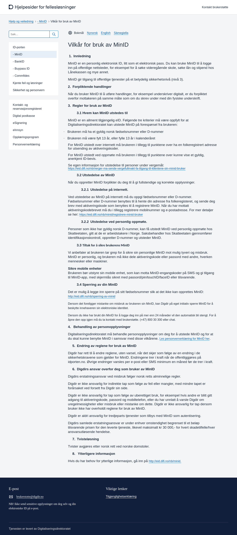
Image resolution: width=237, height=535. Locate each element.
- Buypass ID (21, 68)
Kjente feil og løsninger (28, 83)
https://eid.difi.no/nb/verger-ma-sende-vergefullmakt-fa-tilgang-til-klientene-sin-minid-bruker (126, 168)
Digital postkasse (24, 115)
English (106, 32)
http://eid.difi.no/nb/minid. (165, 461)
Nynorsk (92, 32)
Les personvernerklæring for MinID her (185, 338)
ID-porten (19, 47)
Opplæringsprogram (26, 137)
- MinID (42, 21)
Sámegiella (121, 32)
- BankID (18, 61)
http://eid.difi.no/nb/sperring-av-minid (91, 296)
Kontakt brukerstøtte (215, 7)
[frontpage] (43, 7)
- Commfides (21, 75)
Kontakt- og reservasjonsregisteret (27, 106)
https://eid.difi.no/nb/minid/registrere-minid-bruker (111, 214)
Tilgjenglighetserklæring (121, 496)
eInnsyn (18, 130)
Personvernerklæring (26, 144)
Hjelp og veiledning (21, 21)
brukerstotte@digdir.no (26, 497)
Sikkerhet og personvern (28, 90)
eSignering (20, 122)
